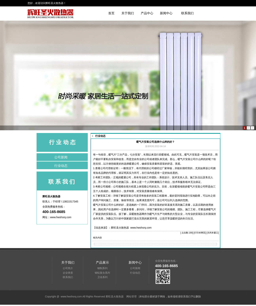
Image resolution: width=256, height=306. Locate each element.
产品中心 (147, 13)
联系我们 (187, 13)
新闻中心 (166, 13)
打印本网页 (199, 232)
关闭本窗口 (212, 232)
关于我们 (127, 13)
